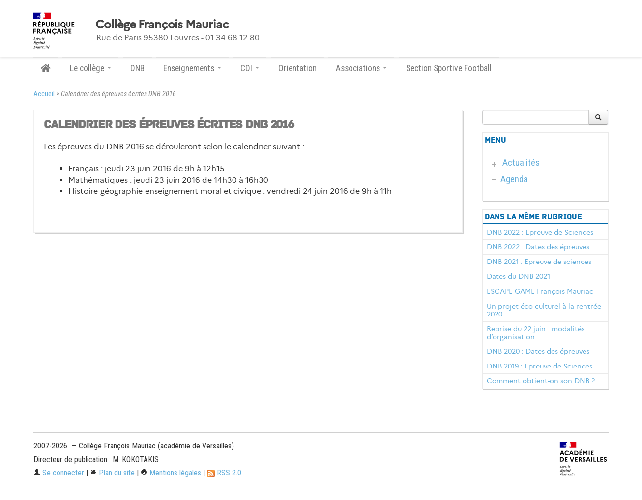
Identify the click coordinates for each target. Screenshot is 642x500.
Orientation (297, 68)
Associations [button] (361, 68)
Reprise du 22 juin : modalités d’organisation (535, 332)
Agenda (514, 178)
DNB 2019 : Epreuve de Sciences (539, 366)
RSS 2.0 (224, 472)
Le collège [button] (90, 68)
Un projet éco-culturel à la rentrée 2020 (544, 310)
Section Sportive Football (449, 68)
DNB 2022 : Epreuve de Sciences (540, 232)
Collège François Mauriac (162, 24)
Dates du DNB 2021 (518, 276)
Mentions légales (171, 472)
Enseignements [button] (192, 68)
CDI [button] (249, 68)
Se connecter (58, 472)
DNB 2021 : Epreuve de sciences (539, 261)
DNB (137, 68)
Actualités (521, 162)
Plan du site (112, 472)
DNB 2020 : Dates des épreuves (538, 351)
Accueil (44, 94)
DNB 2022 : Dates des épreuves (538, 246)
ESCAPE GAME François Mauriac (540, 291)
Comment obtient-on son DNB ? (541, 380)
